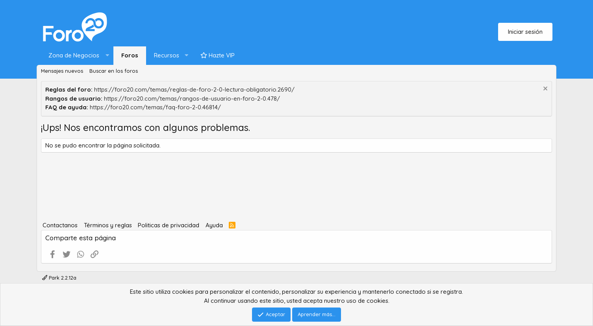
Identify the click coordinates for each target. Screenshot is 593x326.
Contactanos (60, 225)
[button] (77, 55)
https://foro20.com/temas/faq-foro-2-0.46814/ (155, 107)
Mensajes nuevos (62, 71)
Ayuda (214, 225)
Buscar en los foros (113, 71)
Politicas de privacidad (168, 225)
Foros (129, 55)
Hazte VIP (217, 55)
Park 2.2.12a (59, 277)
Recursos (166, 55)
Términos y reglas (108, 225)
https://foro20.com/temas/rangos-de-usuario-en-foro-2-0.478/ (192, 98)
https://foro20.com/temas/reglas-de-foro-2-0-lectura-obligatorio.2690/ (194, 89)
